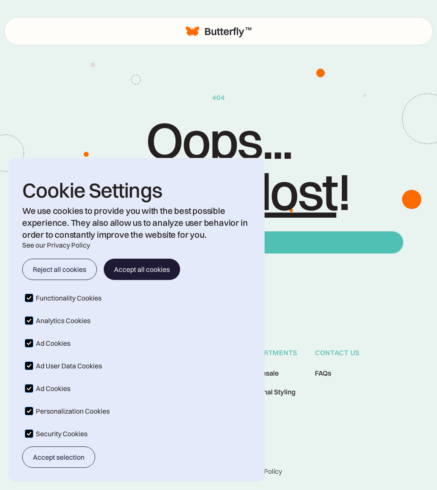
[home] (218, 31)
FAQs (323, 373)
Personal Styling (270, 392)
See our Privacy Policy (56, 245)
